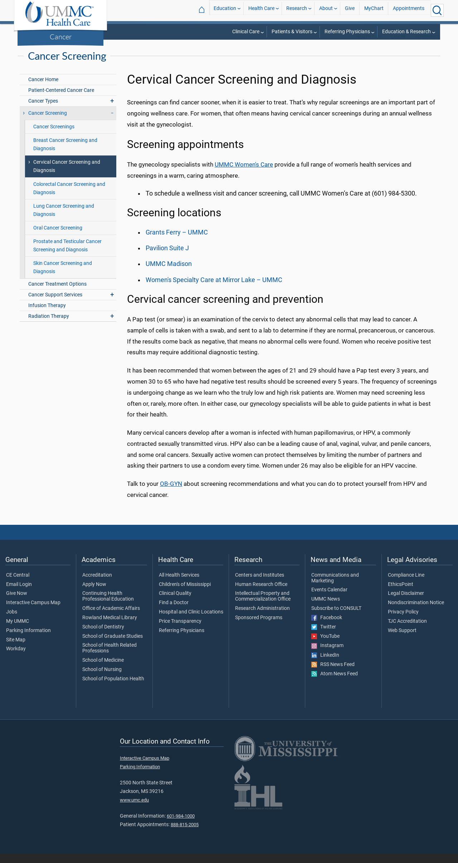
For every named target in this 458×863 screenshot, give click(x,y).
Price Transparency (180, 630)
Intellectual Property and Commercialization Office (263, 605)
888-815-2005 (185, 834)
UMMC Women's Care (244, 173)
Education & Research (406, 32)
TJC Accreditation (407, 630)
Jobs (11, 621)
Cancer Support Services (55, 304)
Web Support (402, 640)
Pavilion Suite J (167, 257)
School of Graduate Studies (112, 646)
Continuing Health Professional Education (108, 605)
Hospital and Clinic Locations (191, 621)
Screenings (427, 46)
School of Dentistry (103, 636)
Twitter (323, 636)
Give (350, 10)
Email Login (19, 594)
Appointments (408, 10)
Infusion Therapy (47, 315)
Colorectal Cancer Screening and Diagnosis (69, 198)
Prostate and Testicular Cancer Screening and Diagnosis (67, 255)
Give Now (16, 603)
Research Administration (262, 618)
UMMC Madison (169, 273)
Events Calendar (329, 599)
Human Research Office (261, 594)
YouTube (325, 646)
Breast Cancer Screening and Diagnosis (65, 154)
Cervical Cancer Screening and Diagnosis (66, 175)
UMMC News (325, 608)
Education (225, 10)
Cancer (61, 36)
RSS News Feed (333, 674)
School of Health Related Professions (109, 657)
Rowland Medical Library (109, 627)
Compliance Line (406, 584)
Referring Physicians (347, 32)
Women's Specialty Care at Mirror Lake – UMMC (214, 289)
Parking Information (28, 640)
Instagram (327, 655)
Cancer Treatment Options (57, 293)
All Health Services (179, 584)
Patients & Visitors (292, 32)
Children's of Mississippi (185, 594)
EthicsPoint (400, 594)
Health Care (261, 10)
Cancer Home (43, 89)
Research (296, 10)
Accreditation (97, 584)
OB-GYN (171, 493)
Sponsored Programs (258, 627)
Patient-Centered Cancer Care (61, 100)
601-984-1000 (181, 825)
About (326, 10)
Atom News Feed (334, 683)
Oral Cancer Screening (57, 237)
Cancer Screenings (53, 136)
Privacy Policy (403, 621)
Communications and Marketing (335, 587)
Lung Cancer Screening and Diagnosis (63, 219)
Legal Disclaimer (406, 603)
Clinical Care (245, 32)
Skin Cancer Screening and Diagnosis (62, 277)
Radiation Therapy (48, 325)
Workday (16, 658)
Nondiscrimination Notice (416, 612)
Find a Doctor (174, 612)
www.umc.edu (134, 809)
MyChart (374, 10)
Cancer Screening (47, 122)
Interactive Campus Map (33, 612)
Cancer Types (43, 110)
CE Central (17, 584)
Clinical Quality (175, 603)
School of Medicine (103, 669)
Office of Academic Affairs (111, 618)
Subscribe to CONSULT (336, 618)
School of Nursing (102, 679)
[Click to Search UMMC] (437, 10)
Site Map (15, 649)
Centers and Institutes (259, 584)
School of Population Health (113, 688)
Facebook (326, 627)
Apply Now (94, 594)
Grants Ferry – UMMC (177, 241)
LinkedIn (325, 664)
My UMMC (17, 630)
